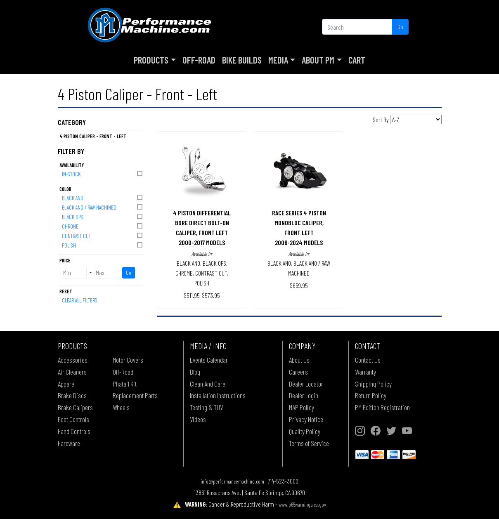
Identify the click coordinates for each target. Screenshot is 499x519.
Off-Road (198, 59)
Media (278, 59)
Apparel (67, 384)
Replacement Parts (135, 395)
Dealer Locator (306, 384)
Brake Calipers (75, 407)
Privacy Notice (306, 419)
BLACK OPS (103, 216)
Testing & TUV (206, 407)
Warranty (365, 372)
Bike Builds (242, 59)
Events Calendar (209, 360)
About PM (318, 59)
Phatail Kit (125, 384)
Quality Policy (304, 431)
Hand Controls (74, 431)
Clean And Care (207, 384)
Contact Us (368, 360)
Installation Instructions (218, 395)
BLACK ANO (103, 197)
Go (400, 27)
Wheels (121, 407)
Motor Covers (128, 360)
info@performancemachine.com (232, 481)
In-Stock (103, 173)
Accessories (73, 360)
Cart (356, 59)
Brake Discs (72, 395)
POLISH (103, 245)
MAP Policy (301, 407)
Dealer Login (303, 395)
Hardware (69, 443)
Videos (198, 419)
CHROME (103, 226)
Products (151, 59)
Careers (298, 372)
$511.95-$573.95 (202, 295)
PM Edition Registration (382, 407)
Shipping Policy (373, 384)
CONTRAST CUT (103, 235)
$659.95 (299, 285)
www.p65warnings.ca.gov (302, 504)
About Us (299, 360)
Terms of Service (309, 443)
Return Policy (370, 395)
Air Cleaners (72, 372)
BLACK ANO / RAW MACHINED (103, 207)
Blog (195, 372)
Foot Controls (73, 419)
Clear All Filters (79, 300)
